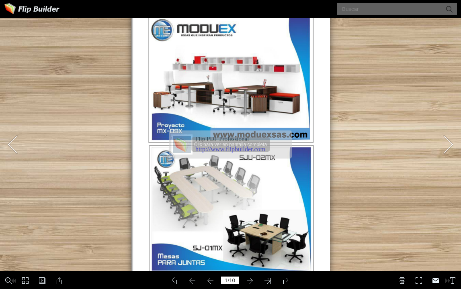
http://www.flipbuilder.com (230, 149)
